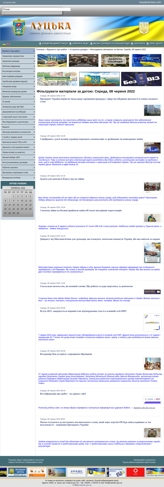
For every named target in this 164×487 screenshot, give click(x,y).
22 (14, 209)
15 (14, 205)
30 (18, 213)
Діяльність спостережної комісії (15, 147)
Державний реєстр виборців (14, 112)
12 (30, 200)
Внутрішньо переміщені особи (15, 172)
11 (26, 200)
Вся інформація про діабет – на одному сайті (63, 394)
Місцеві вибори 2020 (11, 157)
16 (18, 205)
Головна (40, 49)
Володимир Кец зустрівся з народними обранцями (66, 354)
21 (9, 209)
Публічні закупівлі (10, 167)
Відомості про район (11, 51)
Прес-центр (156, 43)
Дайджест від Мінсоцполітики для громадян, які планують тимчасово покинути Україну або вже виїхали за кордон (100, 239)
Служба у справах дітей (12, 137)
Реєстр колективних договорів (14, 162)
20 (5, 209)
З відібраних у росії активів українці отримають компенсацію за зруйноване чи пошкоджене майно (91, 139)
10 (22, 200)
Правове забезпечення (11, 96)
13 (5, 205)
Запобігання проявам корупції (14, 81)
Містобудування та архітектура (15, 122)
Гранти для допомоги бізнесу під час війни (62, 179)
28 (9, 213)
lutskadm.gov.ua (85, 485)
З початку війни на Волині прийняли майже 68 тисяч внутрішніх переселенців (81, 210)
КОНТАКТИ (140, 43)
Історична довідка (79, 49)
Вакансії (5, 127)
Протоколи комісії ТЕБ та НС (14, 142)
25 (26, 209)
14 (9, 205)
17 (22, 205)
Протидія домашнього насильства (16, 132)
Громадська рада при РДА (13, 107)
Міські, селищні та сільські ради (111, 43)
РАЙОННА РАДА (81, 43)
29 (14, 213)
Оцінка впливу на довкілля (13, 152)
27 (5, 213)
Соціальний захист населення (14, 117)
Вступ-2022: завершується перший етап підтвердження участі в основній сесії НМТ (83, 311)
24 (22, 209)
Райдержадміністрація (55, 43)
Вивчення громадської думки (14, 91)
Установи (6, 101)
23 (18, 209)
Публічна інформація (11, 66)
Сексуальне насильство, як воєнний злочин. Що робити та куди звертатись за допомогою (86, 286)
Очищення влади (9, 86)
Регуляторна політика (11, 71)
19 (30, 205)
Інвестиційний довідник (12, 76)
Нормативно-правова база (13, 56)
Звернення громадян (10, 61)
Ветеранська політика (11, 177)
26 (30, 209)
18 (26, 205)
